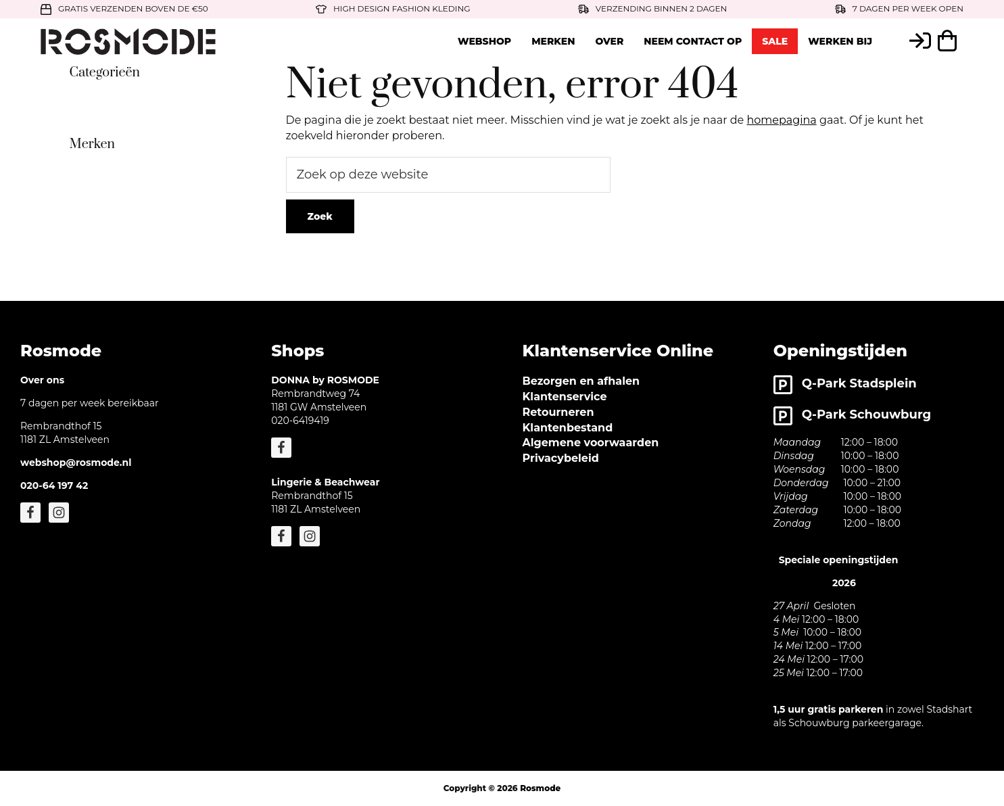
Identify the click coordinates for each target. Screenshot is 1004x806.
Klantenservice (565, 396)
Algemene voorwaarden (591, 442)
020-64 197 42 (54, 485)
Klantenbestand (568, 427)
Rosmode (540, 788)
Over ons (42, 380)
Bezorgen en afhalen (581, 381)
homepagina (781, 120)
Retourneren (558, 412)
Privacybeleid (561, 458)
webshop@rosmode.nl (75, 462)
